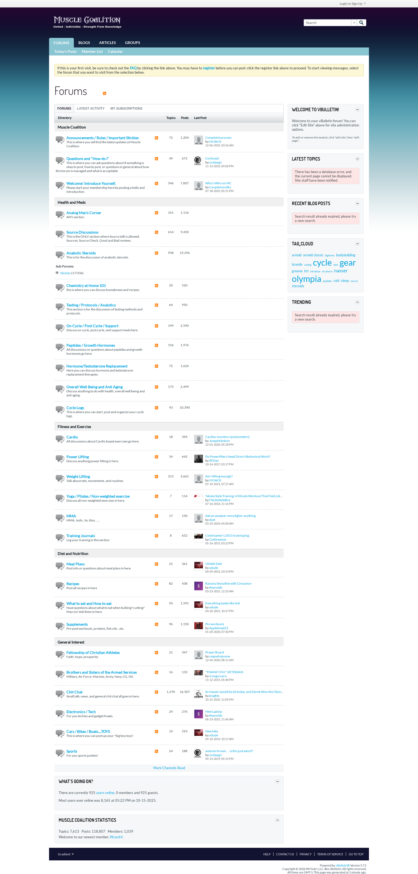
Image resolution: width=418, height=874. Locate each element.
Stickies (65, 273)
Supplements (77, 624)
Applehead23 (218, 628)
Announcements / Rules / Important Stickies (102, 137)
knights (214, 696)
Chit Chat (74, 692)
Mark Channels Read (169, 768)
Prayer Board (214, 652)
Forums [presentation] (64, 108)
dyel (212, 520)
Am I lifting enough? (219, 476)
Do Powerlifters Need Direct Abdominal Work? (237, 456)
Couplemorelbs (220, 187)
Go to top (356, 854)
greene (297, 271)
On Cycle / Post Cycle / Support (92, 326)
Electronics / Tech (81, 711)
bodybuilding (345, 255)
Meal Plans (75, 564)
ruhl (336, 280)
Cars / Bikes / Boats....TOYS (88, 731)
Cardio (72, 437)
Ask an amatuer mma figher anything (230, 516)
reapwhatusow (219, 656)
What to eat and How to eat (88, 603)
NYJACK (215, 141)
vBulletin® (343, 865)
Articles (107, 42)
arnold (297, 255)
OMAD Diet (213, 564)
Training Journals (80, 535)
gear (348, 262)
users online (105, 793)
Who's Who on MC (218, 183)
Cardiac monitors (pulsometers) (227, 437)
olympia (306, 278)
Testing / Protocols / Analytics (91, 305)
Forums (61, 43)
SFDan (214, 460)
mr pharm (327, 271)
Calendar (115, 51)
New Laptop (213, 711)
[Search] (330, 22)
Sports (71, 751)
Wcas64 (116, 837)
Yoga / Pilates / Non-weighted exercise (98, 496)
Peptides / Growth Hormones (90, 345)
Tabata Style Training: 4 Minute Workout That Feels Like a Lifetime (250, 496)
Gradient (66, 854)
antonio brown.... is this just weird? (229, 751)
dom (335, 264)
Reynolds (215, 587)
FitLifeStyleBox (219, 500)
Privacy (306, 854)
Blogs (84, 42)
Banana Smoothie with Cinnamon (228, 583)
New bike (211, 731)
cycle (322, 262)
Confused (212, 158)
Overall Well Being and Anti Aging (94, 387)
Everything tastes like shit (222, 603)
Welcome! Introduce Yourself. (91, 183)
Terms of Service (330, 854)
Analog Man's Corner (83, 212)
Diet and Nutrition (73, 553)
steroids (298, 286)
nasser (341, 270)
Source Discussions (82, 232)
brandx (297, 264)
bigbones (330, 255)
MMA (71, 516)
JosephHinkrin (219, 441)
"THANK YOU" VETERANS (224, 672)
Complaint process (218, 137)
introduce (315, 271)
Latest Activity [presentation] (90, 108)
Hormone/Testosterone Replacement (96, 366)
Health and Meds (72, 202)
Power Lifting (77, 456)
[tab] (64, 108)
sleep (345, 280)
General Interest (71, 642)
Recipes (72, 583)
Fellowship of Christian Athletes (93, 652)
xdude (213, 568)
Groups (132, 42)
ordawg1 (215, 162)
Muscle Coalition (72, 127)
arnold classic (313, 255)
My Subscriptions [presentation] (126, 108)
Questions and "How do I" (87, 158)
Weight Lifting (78, 476)
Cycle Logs (75, 407)
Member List (92, 51)
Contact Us (285, 854)
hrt (306, 271)
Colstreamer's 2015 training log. (227, 535)
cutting (307, 264)
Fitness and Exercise (74, 426)
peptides (327, 281)
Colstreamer (218, 539)
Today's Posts (65, 51)
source (354, 281)
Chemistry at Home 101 (86, 285)
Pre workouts (214, 624)
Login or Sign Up (353, 4)
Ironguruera (218, 676)
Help (267, 854)
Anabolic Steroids (81, 253)
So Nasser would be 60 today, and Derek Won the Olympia (245, 692)
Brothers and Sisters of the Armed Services (101, 672)
